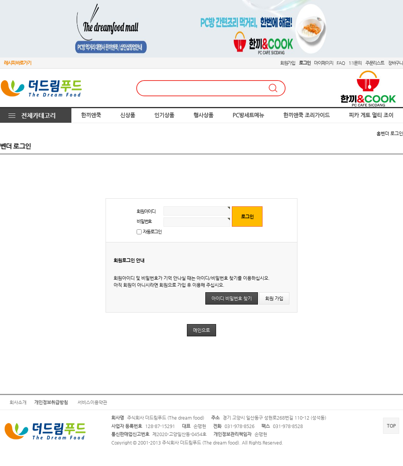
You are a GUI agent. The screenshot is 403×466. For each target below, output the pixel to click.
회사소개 (18, 402)
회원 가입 (274, 298)
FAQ (340, 63)
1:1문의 (355, 63)
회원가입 (287, 63)
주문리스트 (374, 63)
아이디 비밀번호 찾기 (231, 298)
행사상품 (203, 115)
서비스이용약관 (92, 402)
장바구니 (395, 63)
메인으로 (201, 330)
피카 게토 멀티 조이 (371, 115)
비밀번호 (144, 221)
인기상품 (164, 115)
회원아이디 (146, 211)
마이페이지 (323, 63)
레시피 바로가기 (17, 63)
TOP (391, 425)
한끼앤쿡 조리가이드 (306, 115)
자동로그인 (152, 231)
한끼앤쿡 (91, 115)
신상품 (127, 115)
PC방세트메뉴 (248, 115)
